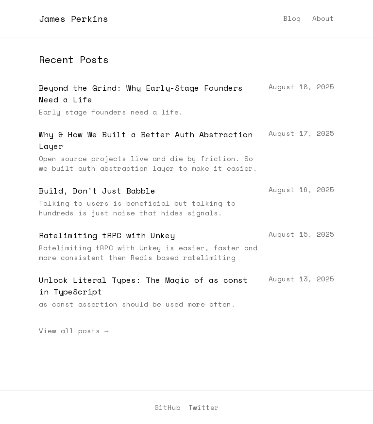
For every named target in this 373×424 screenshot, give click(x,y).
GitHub (167, 407)
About (323, 18)
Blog (292, 18)
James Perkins (73, 18)
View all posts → (73, 331)
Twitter (203, 407)
